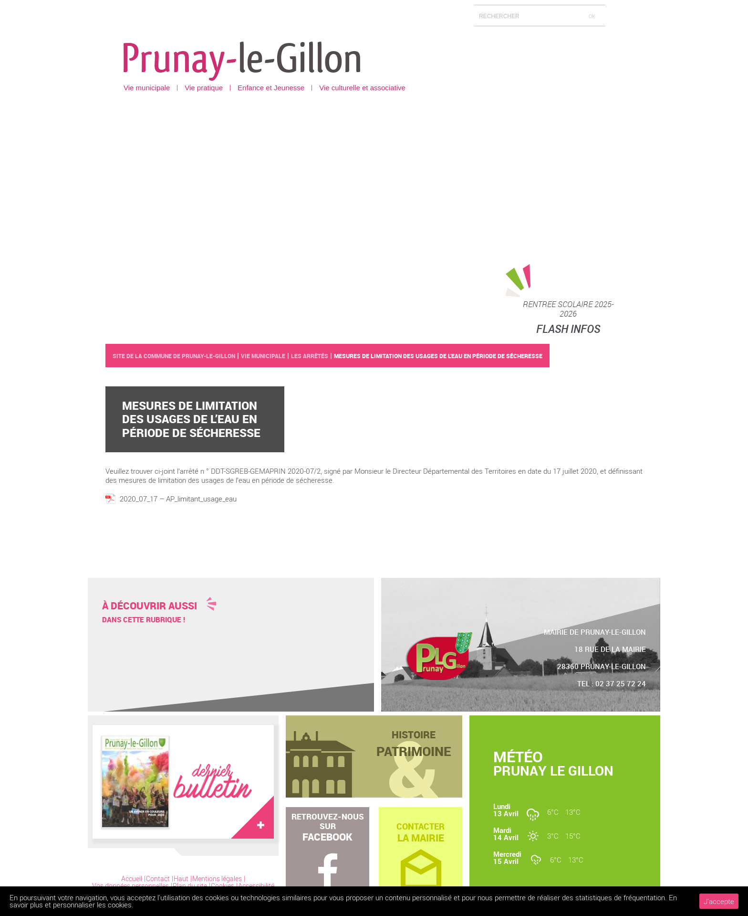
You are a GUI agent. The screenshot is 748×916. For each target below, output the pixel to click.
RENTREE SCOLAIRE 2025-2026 (568, 309)
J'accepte (719, 901)
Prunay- (242, 56)
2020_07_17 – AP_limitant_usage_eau (178, 498)
